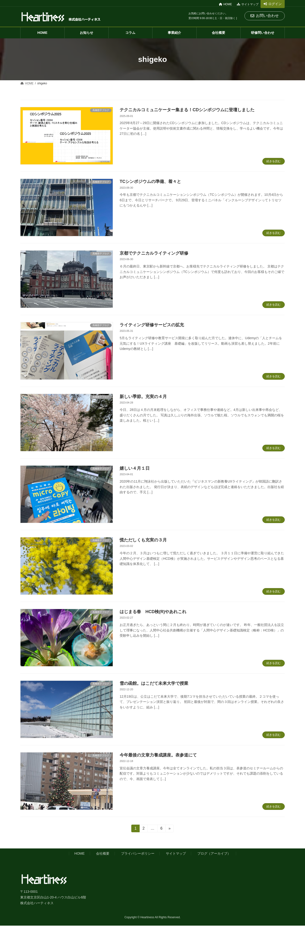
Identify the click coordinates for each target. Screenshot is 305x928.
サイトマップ (248, 4)
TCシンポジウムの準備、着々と (150, 181)
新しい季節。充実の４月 (143, 396)
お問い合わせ (264, 16)
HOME (225, 4)
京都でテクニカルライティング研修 (154, 253)
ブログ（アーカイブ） (214, 853)
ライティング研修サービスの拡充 (152, 325)
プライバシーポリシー (137, 853)
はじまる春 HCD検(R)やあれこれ (153, 611)
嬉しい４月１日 (135, 468)
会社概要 (102, 853)
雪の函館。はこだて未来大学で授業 (154, 683)
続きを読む (273, 161)
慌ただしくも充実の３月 (143, 540)
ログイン (273, 4)
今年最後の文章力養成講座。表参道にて (158, 755)
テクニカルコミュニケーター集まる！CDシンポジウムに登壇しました (187, 109)
